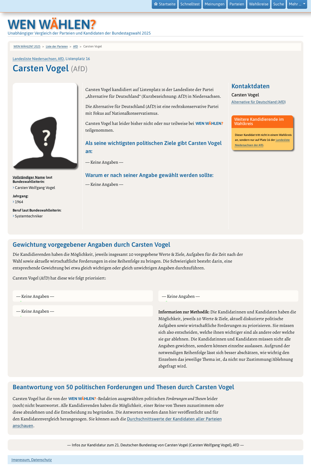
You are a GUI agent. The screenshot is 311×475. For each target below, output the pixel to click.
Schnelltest (190, 4)
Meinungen (214, 4)
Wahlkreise (258, 4)
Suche (278, 4)
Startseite (164, 4)
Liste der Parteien (57, 46)
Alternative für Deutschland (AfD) (258, 102)
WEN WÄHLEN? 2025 (27, 46)
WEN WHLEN (52, 24)
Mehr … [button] (295, 4)
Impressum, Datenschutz (32, 460)
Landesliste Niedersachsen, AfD (38, 58)
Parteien (236, 4)
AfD (75, 46)
